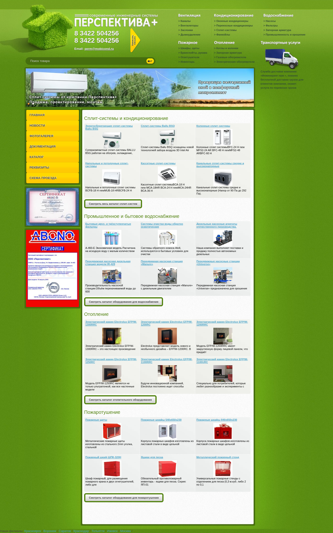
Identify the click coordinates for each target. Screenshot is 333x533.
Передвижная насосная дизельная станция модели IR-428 (107, 263)
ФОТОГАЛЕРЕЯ (41, 136)
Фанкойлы (223, 34)
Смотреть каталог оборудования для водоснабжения (123, 301)
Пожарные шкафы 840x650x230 (216, 419)
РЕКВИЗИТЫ (39, 167)
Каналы (185, 21)
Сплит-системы (226, 30)
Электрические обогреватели (235, 61)
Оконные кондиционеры (232, 21)
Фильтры (271, 25)
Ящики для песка (152, 457)
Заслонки (186, 30)
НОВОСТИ (37, 125)
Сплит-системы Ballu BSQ (158, 125)
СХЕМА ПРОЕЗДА (43, 178)
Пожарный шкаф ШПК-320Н (103, 457)
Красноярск (32, 531)
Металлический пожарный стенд (217, 457)
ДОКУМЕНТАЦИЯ (43, 146)
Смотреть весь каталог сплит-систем (113, 203)
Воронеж (49, 531)
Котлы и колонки (227, 48)
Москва (125, 531)
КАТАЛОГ (37, 157)
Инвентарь (187, 61)
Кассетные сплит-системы (158, 163)
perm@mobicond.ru (99, 49)
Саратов (65, 531)
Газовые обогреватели (231, 57)
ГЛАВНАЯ (37, 115)
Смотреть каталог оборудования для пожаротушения (124, 497)
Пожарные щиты (96, 419)
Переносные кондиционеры (234, 25)
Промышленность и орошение (285, 34)
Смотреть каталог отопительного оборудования (120, 399)
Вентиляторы (189, 25)
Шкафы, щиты (189, 48)
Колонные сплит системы (213, 125)
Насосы (271, 21)
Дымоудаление (190, 34)
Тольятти (98, 531)
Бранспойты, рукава (193, 52)
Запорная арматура (278, 30)
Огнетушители (189, 57)
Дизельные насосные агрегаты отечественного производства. (216, 225)
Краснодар (81, 531)
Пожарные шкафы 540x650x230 (161, 419)
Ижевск (112, 531)
